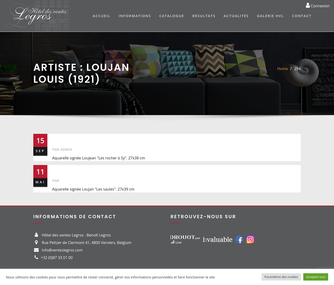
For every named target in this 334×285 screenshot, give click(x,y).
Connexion (318, 5)
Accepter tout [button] (315, 277)
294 (297, 68)
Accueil (101, 15)
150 (59, 170)
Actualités (236, 15)
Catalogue (171, 15)
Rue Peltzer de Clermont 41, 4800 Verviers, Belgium (86, 242)
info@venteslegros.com (62, 250)
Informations (135, 15)
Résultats (204, 15)
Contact (301, 15)
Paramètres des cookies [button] (281, 277)
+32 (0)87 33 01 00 (57, 257)
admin (62, 149)
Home (282, 68)
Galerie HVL (270, 15)
